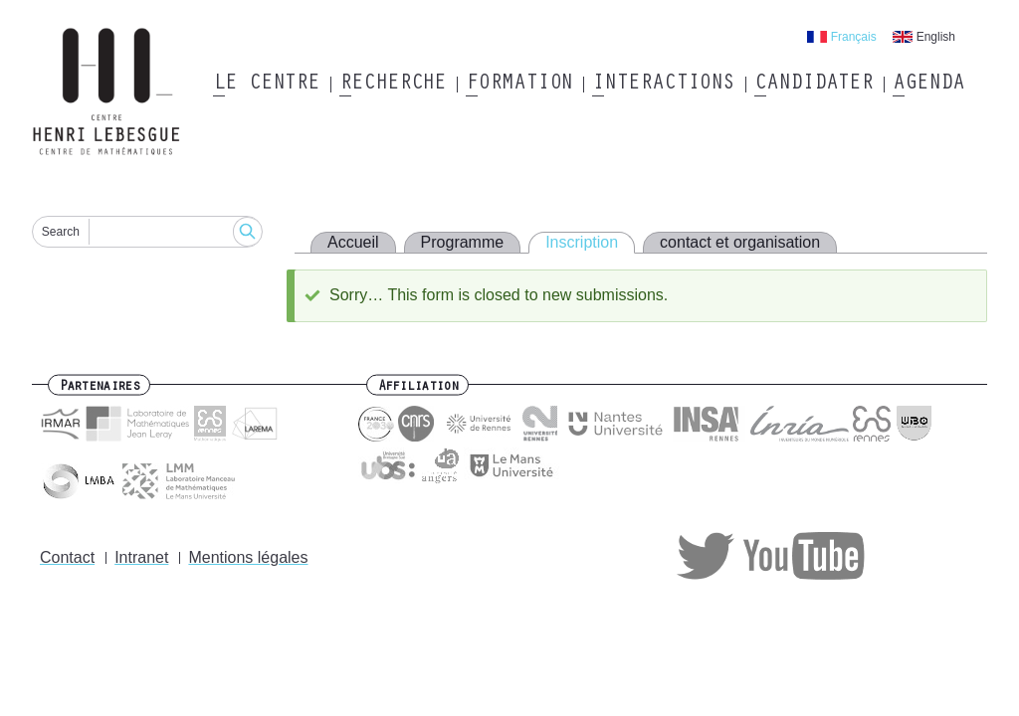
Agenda (928, 84)
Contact (67, 557)
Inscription (581, 242)
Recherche (392, 84)
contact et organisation (740, 242)
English (936, 37)
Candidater (813, 84)
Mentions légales (247, 557)
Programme (463, 242)
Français (854, 37)
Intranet (141, 557)
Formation (519, 84)
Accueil (353, 242)
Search (61, 232)
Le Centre (266, 84)
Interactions (663, 84)
